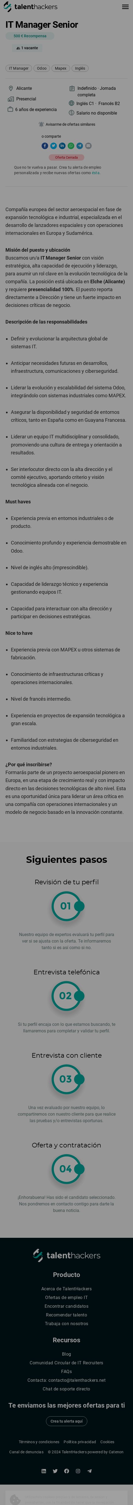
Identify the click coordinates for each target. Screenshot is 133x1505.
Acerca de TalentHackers (66, 1288)
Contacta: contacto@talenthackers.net (66, 1380)
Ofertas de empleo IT (66, 1297)
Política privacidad (80, 1442)
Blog (66, 1354)
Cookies (107, 1442)
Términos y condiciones (39, 1442)
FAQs (66, 1371)
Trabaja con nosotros (66, 1323)
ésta (96, 173)
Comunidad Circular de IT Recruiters (66, 1362)
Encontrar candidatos (66, 1306)
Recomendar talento (66, 1315)
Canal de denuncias (26, 1452)
